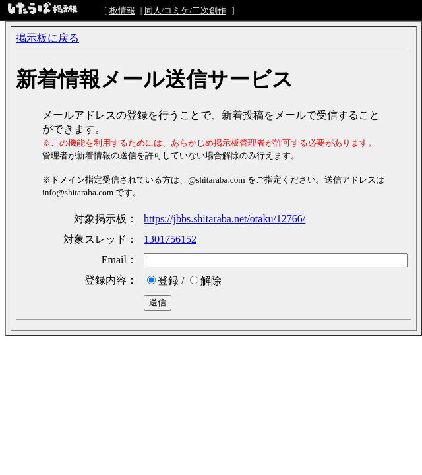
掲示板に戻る (47, 38)
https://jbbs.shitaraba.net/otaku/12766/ (224, 218)
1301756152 (170, 239)
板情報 (122, 10)
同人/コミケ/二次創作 (185, 10)
